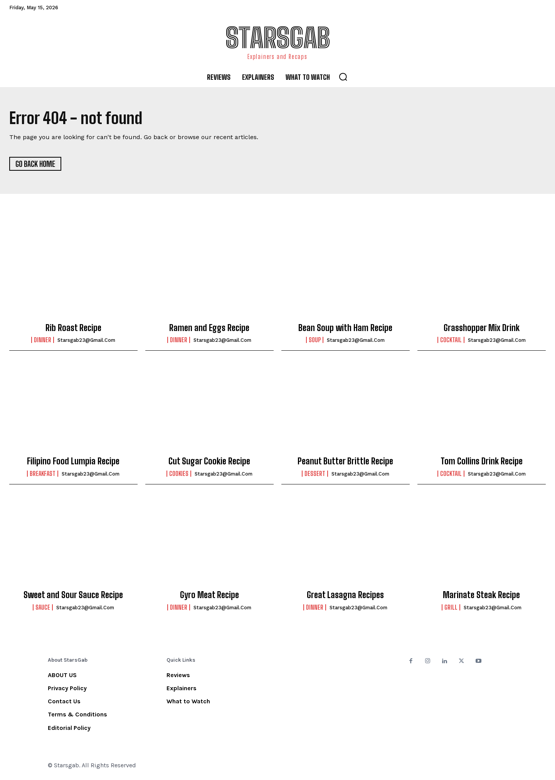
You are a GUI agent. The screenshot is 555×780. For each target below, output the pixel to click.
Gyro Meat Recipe (209, 595)
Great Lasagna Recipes (345, 595)
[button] (343, 76)
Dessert (314, 474)
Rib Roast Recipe (73, 328)
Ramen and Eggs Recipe (209, 328)
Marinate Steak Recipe (481, 595)
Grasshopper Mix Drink (482, 328)
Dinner (42, 340)
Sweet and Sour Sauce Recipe (73, 595)
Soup (315, 340)
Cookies (178, 474)
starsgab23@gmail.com (86, 340)
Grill (450, 608)
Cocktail (451, 340)
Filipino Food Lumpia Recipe (73, 461)
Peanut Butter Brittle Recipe (345, 461)
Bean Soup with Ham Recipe (345, 328)
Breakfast (43, 474)
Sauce (42, 608)
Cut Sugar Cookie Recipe (209, 461)
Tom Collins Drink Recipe (482, 461)
